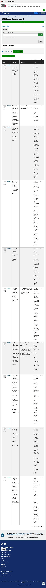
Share (36, 13)
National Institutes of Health (27, 581)
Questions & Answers (19, 16)
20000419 (9, 181)
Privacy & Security (4, 573)
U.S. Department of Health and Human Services (10, 581)
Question (14, 62)
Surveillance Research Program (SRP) (24, 533)
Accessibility (3, 566)
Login (43, 26)
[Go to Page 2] (41, 59)
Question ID (9, 61)
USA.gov (23, 582)
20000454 (9, 477)
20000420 (9, 342)
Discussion (22, 62)
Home (3, 16)
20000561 (9, 288)
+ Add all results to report (8, 56)
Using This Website (4, 562)
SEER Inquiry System (29, 16)
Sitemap (2, 560)
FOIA (2, 569)
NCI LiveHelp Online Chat (6, 554)
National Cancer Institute (39, 581)
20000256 (9, 105)
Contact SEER (3, 552)
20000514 (9, 127)
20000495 (9, 65)
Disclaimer (3, 568)
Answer (35, 62)
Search (40, 34)
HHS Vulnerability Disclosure (6, 571)
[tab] (5, 29)
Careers (2, 558)
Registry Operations (10, 16)
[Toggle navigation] (5, 13)
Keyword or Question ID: (8, 32)
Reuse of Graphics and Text (6, 575)
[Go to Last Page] (42, 59)
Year (43, 62)
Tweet (39, 13)
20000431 (9, 375)
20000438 (9, 428)
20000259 (9, 248)
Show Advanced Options (9, 37)
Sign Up (3, 549)
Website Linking (4, 576)
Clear (41, 41)
